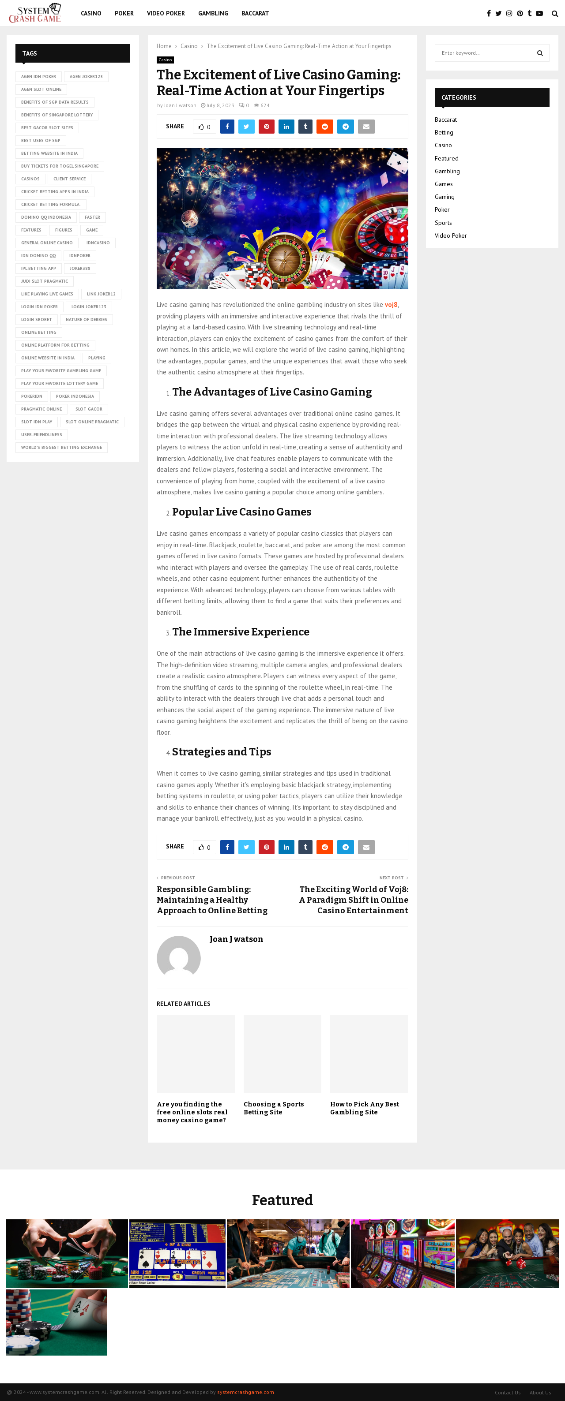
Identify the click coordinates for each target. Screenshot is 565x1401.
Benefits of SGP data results (55, 102)
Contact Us (508, 1392)
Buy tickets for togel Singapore (59, 166)
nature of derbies (86, 319)
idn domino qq (38, 255)
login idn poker (39, 307)
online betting (38, 332)
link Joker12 (101, 294)
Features (31, 230)
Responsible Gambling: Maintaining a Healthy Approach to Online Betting (212, 900)
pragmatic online (41, 409)
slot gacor (88, 409)
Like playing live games (47, 294)
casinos (30, 179)
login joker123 (89, 307)
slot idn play (36, 422)
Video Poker (166, 13)
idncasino (98, 243)
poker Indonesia (75, 396)
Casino (91, 13)
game (92, 230)
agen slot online (41, 89)
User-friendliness (41, 434)
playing (96, 358)
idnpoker (79, 255)
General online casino (47, 243)
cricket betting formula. (51, 204)
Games (444, 184)
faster (92, 217)
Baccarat (255, 13)
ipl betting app (38, 268)
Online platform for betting (55, 345)
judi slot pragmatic (44, 281)
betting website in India (49, 153)
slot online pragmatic (92, 422)
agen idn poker (38, 76)
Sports (443, 223)
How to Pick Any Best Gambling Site (364, 1108)
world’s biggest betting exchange (61, 447)
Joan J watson (180, 105)
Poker (124, 13)
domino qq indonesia (46, 217)
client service (69, 179)
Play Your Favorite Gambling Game (61, 371)
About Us (540, 1392)
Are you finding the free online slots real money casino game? (192, 1112)
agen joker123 (86, 76)
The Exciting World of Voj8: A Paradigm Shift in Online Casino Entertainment (353, 900)
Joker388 (80, 268)
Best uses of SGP (40, 140)
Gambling (213, 13)
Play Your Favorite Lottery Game (59, 383)
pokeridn (31, 396)
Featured (447, 158)
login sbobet (36, 319)
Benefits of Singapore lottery (57, 115)
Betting (444, 132)
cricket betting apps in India (55, 191)
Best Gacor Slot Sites (47, 128)
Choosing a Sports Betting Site (274, 1108)
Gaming (445, 197)
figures (63, 230)
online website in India (48, 358)
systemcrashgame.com (245, 1392)
